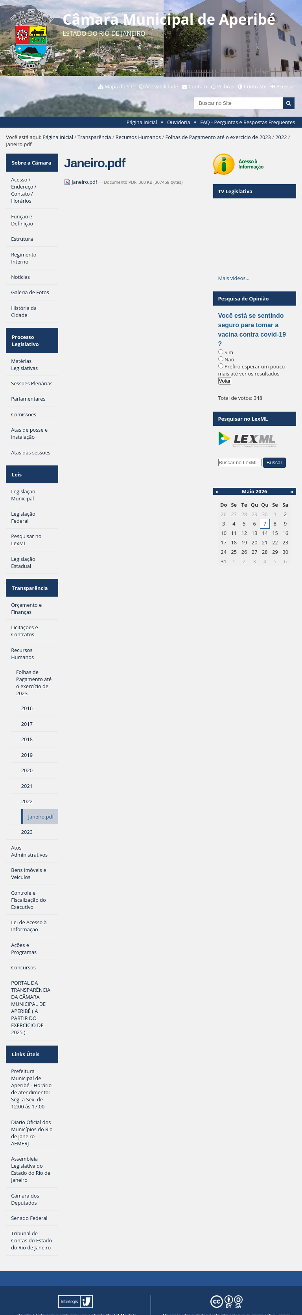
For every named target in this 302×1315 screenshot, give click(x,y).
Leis (16, 465)
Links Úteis (25, 1037)
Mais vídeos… (234, 278)
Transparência (94, 137)
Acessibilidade (161, 86)
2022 (281, 137)
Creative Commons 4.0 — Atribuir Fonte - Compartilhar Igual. (226, 1303)
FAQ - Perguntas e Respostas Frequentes (247, 122)
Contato (198, 86)
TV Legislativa (235, 191)
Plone (125, 1303)
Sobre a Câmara (31, 160)
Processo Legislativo (24, 335)
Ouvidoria (178, 122)
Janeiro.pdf (81, 181)
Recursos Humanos (138, 137)
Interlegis (67, 1303)
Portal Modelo (121, 1297)
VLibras (225, 86)
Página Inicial (142, 122)
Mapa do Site (120, 86)
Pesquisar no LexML (243, 418)
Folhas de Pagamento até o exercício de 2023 (218, 137)
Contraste (255, 86)
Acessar (285, 86)
